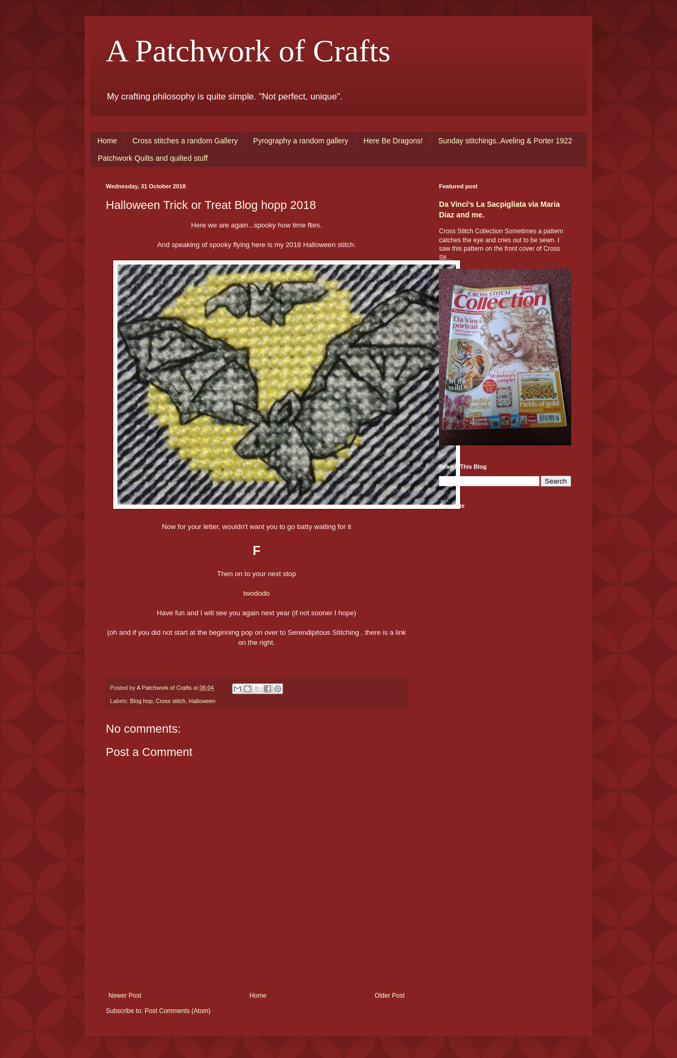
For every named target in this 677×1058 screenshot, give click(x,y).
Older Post (389, 995)
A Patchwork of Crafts (248, 50)
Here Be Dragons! (393, 140)
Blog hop (141, 701)
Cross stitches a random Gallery (184, 140)
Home (107, 140)
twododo (256, 593)
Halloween (202, 701)
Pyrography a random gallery (301, 140)
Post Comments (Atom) (177, 1011)
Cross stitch (170, 701)
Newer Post (124, 995)
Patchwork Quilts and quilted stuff (153, 158)
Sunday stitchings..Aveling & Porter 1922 (505, 140)
